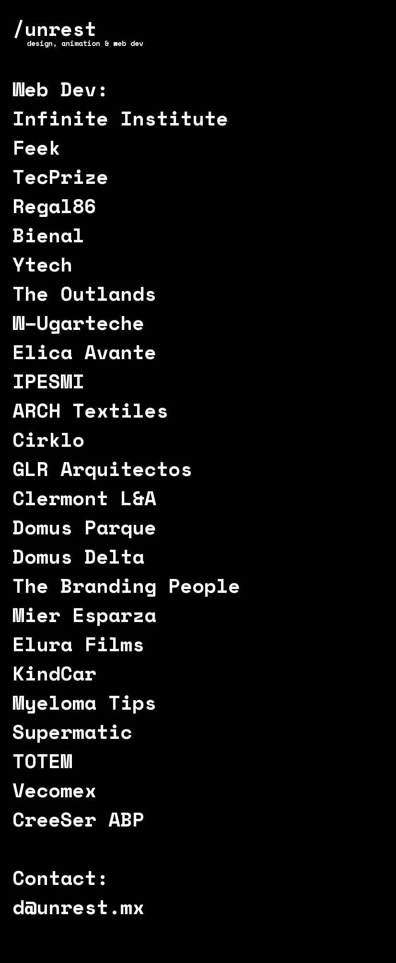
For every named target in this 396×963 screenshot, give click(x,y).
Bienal (48, 234)
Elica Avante (84, 351)
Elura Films (78, 643)
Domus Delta (78, 556)
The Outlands (84, 293)
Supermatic (72, 731)
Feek (36, 147)
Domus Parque (84, 527)
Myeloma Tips (84, 702)
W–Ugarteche (78, 322)
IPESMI (48, 381)
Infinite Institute (120, 118)
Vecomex (54, 789)
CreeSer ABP (78, 819)
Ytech (42, 264)
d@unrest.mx (78, 906)
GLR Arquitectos (102, 468)
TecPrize (60, 176)
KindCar (54, 673)
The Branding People (126, 585)
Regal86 (54, 205)
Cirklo (48, 439)
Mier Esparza (84, 614)
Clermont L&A (84, 497)
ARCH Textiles (90, 410)
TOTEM (42, 760)
